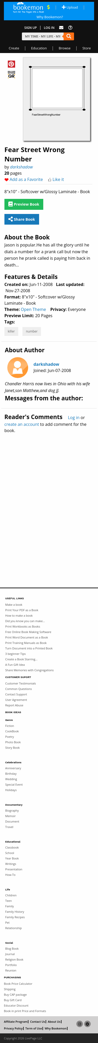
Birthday (10, 773)
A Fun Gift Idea (15, 665)
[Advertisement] (49, 499)
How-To (10, 875)
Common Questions (18, 689)
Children (10, 895)
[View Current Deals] (48, 7)
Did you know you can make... (25, 621)
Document (12, 821)
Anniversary (13, 768)
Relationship (13, 928)
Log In (49, 27)
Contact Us (37, 1021)
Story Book (12, 747)
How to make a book (19, 615)
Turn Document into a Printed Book (29, 648)
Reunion (10, 970)
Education (39, 48)
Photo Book (13, 742)
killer (11, 331)
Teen (8, 901)
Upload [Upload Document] (70, 7)
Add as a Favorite (26, 179)
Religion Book (14, 959)
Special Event (14, 784)
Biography (12, 810)
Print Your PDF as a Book (21, 610)
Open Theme (33, 309)
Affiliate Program (15, 1021)
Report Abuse (14, 705)
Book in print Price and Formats (25, 1011)
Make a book (13, 605)
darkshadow (21, 167)
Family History (14, 912)
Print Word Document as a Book (26, 637)
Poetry (9, 737)
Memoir (10, 816)
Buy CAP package (15, 994)
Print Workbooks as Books (22, 626)
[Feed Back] (61, 27)
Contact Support (16, 694)
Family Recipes (15, 917)
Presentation (13, 869)
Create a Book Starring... (21, 659)
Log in (73, 417)
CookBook (12, 731)
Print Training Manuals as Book (26, 643)
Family (9, 906)
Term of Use (33, 1028)
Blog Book (12, 948)
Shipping (10, 989)
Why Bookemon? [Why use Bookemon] (49, 17)
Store (86, 48)
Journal (10, 954)
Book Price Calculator (18, 984)
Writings (10, 864)
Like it (58, 179)
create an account (21, 424)
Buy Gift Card (13, 1000)
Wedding (11, 779)
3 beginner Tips (15, 654)
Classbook (12, 847)
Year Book (12, 858)
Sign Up (30, 27)
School (9, 853)
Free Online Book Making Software (28, 632)
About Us (54, 1021)
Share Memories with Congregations (29, 670)
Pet (7, 922)
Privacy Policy (13, 1028)
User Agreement (16, 700)
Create (14, 48)
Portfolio (11, 965)
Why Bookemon (55, 1028)
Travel (9, 827)
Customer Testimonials (20, 683)
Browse (64, 48)
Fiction (9, 726)
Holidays (11, 790)
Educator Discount (16, 1005)
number (32, 331)
